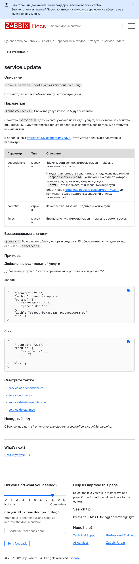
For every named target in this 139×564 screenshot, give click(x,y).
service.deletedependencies (28, 414)
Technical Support (85, 535)
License (75, 558)
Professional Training (120, 535)
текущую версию (86, 9)
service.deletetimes (22, 421)
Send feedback (17, 543)
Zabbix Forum (115, 542)
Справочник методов (70, 41)
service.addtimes (20, 407)
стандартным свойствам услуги (49, 136)
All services (81, 542)
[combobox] (86, 26)
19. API (46, 41)
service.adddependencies (26, 400)
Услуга (95, 41)
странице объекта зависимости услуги (92, 188)
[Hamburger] (131, 26)
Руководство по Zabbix (20, 41)
